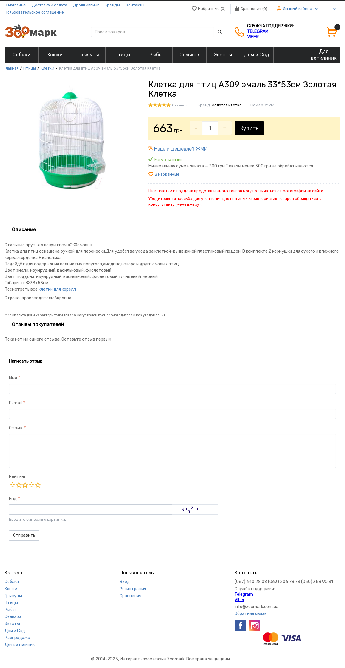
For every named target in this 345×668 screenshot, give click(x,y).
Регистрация (133, 589)
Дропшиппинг (86, 5)
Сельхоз (13, 616)
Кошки (11, 589)
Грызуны (13, 595)
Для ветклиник (20, 644)
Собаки (12, 581)
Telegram (257, 31)
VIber (253, 36)
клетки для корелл (57, 289)
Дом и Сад (15, 630)
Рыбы (10, 609)
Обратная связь (250, 613)
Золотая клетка (226, 105)
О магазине (15, 5)
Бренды (112, 5)
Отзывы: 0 (180, 105)
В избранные (167, 174)
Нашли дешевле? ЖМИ (180, 149)
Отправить (24, 535)
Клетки (47, 68)
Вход (125, 581)
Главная (12, 68)
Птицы (29, 68)
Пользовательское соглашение (34, 12)
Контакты (135, 5)
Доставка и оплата (49, 5)
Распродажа (17, 637)
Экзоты (12, 623)
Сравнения (130, 595)
